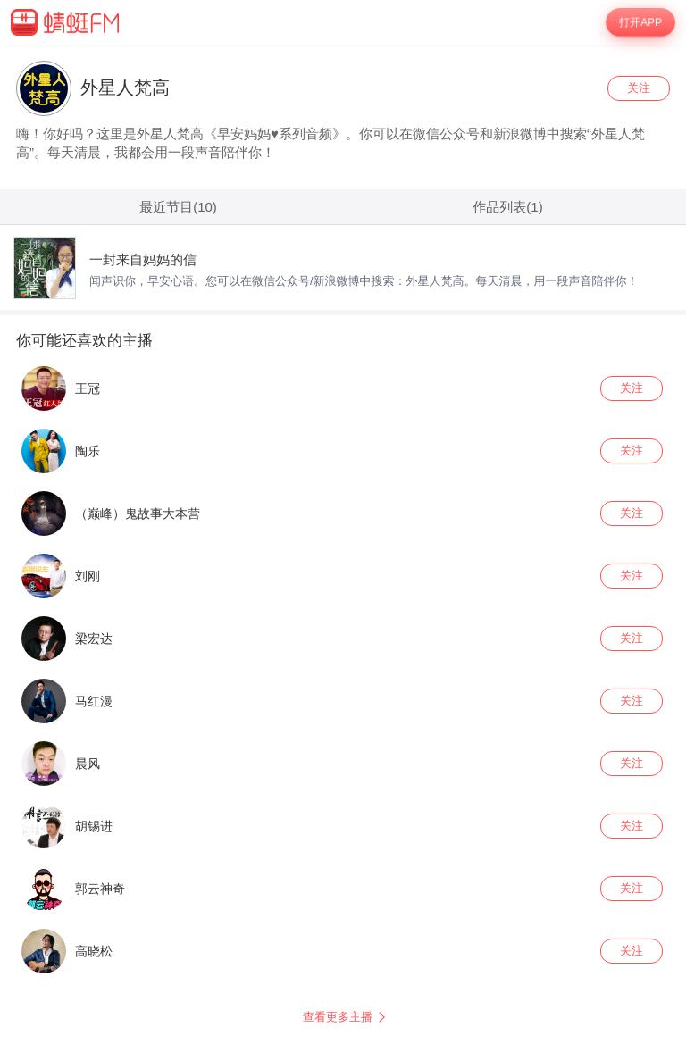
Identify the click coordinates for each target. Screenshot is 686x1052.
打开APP (640, 22)
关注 (638, 88)
